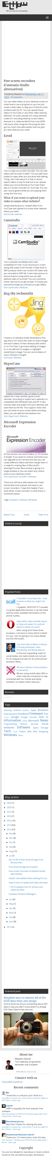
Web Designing (40, 731)
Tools (15, 731)
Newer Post (9, 514)
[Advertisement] (26, 49)
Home (26, 514)
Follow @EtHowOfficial (12, 1082)
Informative (12, 720)
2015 (9, 820)
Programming (10, 724)
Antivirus (25, 710)
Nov (11, 838)
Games (6, 717)
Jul (10, 855)
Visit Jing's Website (12, 357)
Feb (11, 917)
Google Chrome (29, 717)
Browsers (43, 710)
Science (23, 724)
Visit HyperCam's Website (16, 416)
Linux (24, 720)
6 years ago (17, 1116)
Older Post (43, 514)
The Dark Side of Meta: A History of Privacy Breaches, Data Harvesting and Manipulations (32, 647)
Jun (11, 899)
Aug (11, 851)
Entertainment (10, 714)
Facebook (23, 713)
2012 (9, 927)
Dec (11, 833)
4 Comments (16, 97)
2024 (9, 803)
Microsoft (33, 720)
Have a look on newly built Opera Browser (28, 882)
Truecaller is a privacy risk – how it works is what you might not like (32, 601)
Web (29, 731)
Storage (44, 727)
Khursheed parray (15, 1121)
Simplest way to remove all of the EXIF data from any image (25, 999)
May (11, 903)
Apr (11, 908)
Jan (11, 921)
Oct (11, 842)
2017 (9, 811)
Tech (7, 731)
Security (34, 724)
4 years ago (16, 1100)
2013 (9, 829)
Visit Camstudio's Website (16, 287)
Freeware (13, 499)
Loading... (8, 697)
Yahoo (20, 735)
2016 (9, 816)
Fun (46, 713)
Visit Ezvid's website (13, 214)
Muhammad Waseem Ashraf (20, 1134)
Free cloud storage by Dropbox (23, 867)
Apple (33, 710)
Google (15, 717)
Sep (11, 846)
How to (43, 717)
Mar (11, 912)
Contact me (30, 1071)
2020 (9, 807)
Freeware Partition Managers (22, 894)
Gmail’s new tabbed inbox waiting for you (28, 878)
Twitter (22, 731)
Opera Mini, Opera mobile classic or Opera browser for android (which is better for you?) (32, 624)
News (44, 720)
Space (35, 727)
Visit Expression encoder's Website (20, 476)
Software (23, 499)
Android (17, 710)
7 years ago (16, 1129)
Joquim (9, 1105)
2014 (9, 825)
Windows (32, 499)
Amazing (8, 710)
